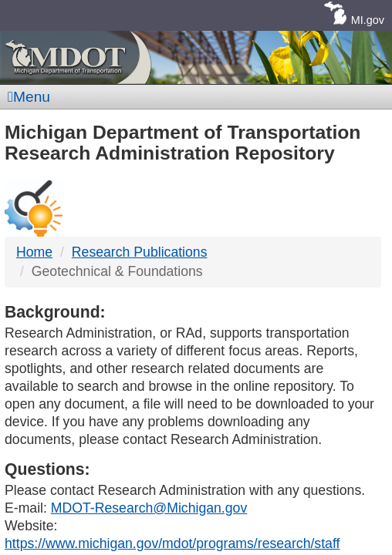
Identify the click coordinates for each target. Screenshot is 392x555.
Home (34, 252)
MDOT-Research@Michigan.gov (149, 508)
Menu (29, 97)
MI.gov (367, 20)
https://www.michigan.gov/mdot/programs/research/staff (172, 543)
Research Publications (140, 252)
